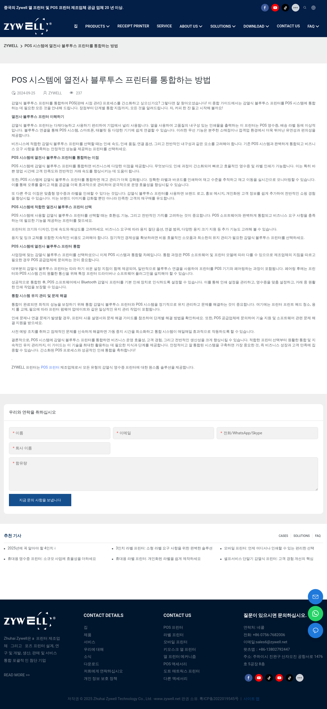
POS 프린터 (50, 367)
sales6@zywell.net (271, 642)
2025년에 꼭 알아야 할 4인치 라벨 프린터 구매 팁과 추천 (31, 548)
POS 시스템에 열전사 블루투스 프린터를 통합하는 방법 (71, 45)
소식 (87, 656)
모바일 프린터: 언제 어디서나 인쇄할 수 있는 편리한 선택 (269, 548)
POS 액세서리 (175, 664)
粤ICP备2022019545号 (219, 698)
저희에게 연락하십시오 (103, 671)
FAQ (318, 536)
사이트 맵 (251, 698)
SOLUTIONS (302, 536)
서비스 (89, 642)
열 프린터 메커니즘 (180, 656)
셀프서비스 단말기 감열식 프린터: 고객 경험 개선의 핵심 (268, 559)
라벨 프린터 (174, 635)
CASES (283, 536)
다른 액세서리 (176, 678)
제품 (87, 635)
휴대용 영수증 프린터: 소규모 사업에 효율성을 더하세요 (52, 559)
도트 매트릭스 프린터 (182, 671)
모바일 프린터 (176, 642)
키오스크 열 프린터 (180, 649)
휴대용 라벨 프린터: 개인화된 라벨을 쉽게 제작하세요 (158, 559)
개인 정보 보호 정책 (100, 678)
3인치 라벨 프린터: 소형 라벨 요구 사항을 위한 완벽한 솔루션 (164, 548)
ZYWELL (11, 45)
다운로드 (91, 664)
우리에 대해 (94, 649)
